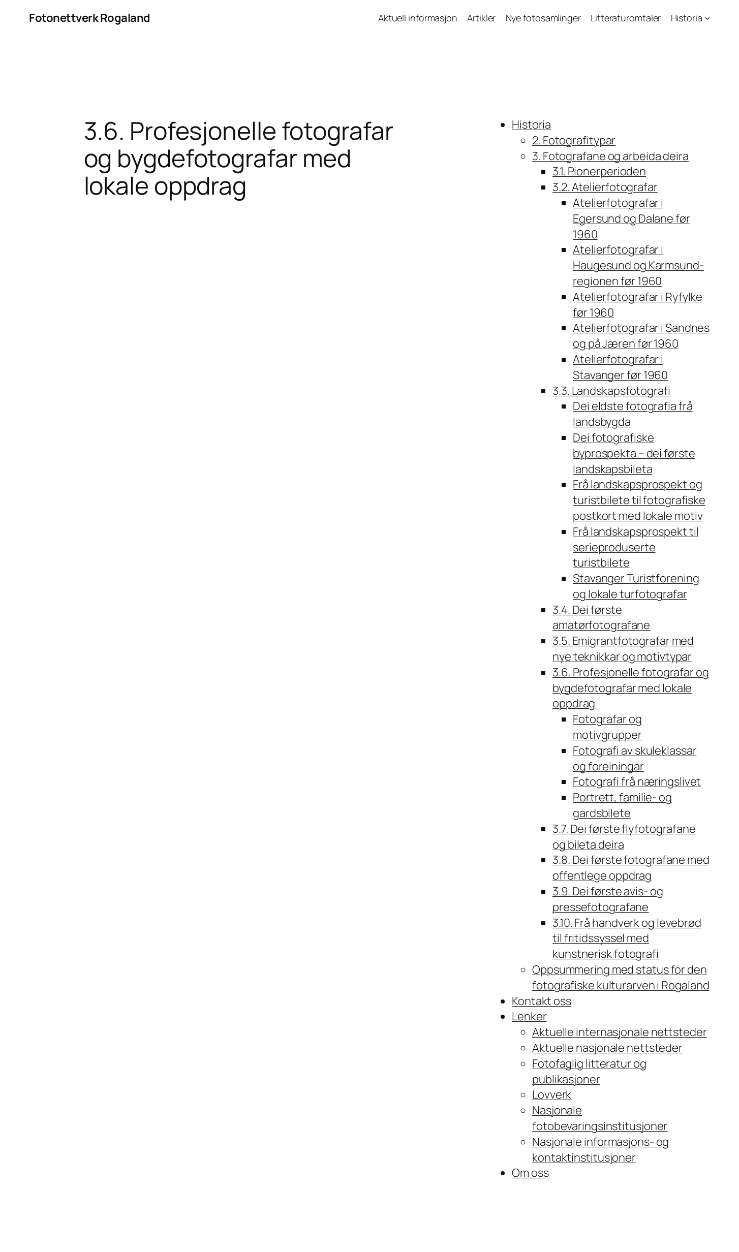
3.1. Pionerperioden (599, 171)
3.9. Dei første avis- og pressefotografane (607, 899)
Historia (531, 124)
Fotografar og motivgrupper (607, 726)
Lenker (529, 1016)
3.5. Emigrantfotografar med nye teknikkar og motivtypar (623, 648)
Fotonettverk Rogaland (89, 17)
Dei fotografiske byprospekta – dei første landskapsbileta (634, 453)
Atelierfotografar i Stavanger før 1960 (620, 367)
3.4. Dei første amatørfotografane (601, 617)
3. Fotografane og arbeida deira (610, 156)
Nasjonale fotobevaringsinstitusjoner (599, 1118)
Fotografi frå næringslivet (637, 781)
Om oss (530, 1172)
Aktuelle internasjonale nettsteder (619, 1032)
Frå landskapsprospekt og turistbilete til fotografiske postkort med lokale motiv (639, 500)
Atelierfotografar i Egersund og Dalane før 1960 (631, 218)
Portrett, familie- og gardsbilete (622, 805)
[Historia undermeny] (707, 18)
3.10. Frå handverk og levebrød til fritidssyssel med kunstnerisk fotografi (626, 938)
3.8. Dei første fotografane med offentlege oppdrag (631, 867)
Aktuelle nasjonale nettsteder (607, 1047)
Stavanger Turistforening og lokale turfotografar (636, 586)
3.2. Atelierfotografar (605, 187)
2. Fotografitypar (573, 140)
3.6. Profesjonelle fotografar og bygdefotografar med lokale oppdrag (630, 688)
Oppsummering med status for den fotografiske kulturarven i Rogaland (621, 977)
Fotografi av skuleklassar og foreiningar (635, 758)
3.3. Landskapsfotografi (611, 390)
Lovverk (551, 1094)
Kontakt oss (541, 1001)
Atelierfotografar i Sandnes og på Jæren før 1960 (641, 335)
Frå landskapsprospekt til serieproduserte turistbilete (636, 547)
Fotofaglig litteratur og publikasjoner (589, 1071)
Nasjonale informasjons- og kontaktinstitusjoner (600, 1149)
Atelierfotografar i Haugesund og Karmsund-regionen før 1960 (638, 265)
